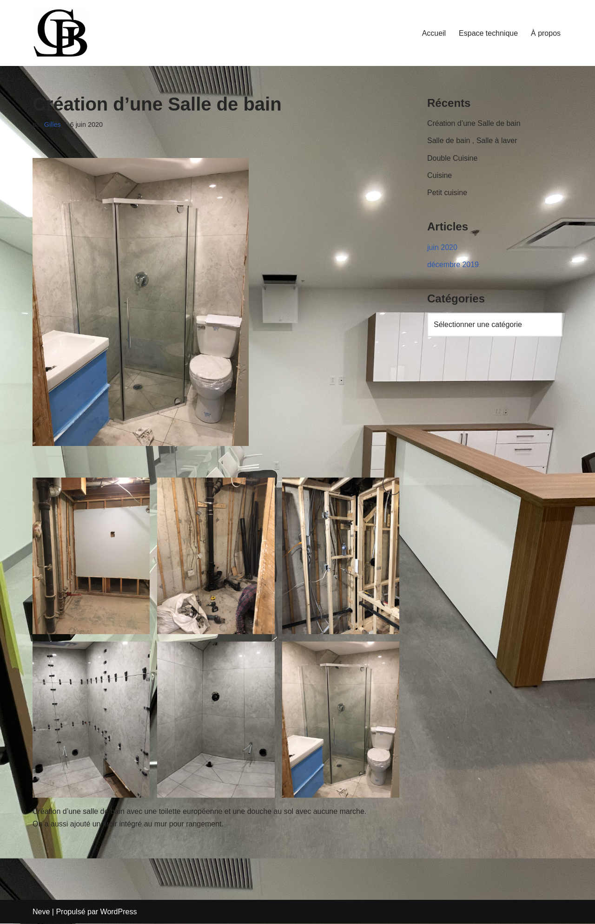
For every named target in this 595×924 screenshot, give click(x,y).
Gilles (52, 124)
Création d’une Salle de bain (474, 123)
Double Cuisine (452, 158)
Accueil (434, 33)
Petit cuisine (447, 193)
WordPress (118, 912)
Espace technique (488, 33)
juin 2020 (442, 247)
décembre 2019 (453, 265)
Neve (41, 912)
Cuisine (439, 175)
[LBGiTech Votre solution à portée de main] (60, 33)
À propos (546, 33)
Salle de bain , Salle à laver (472, 141)
